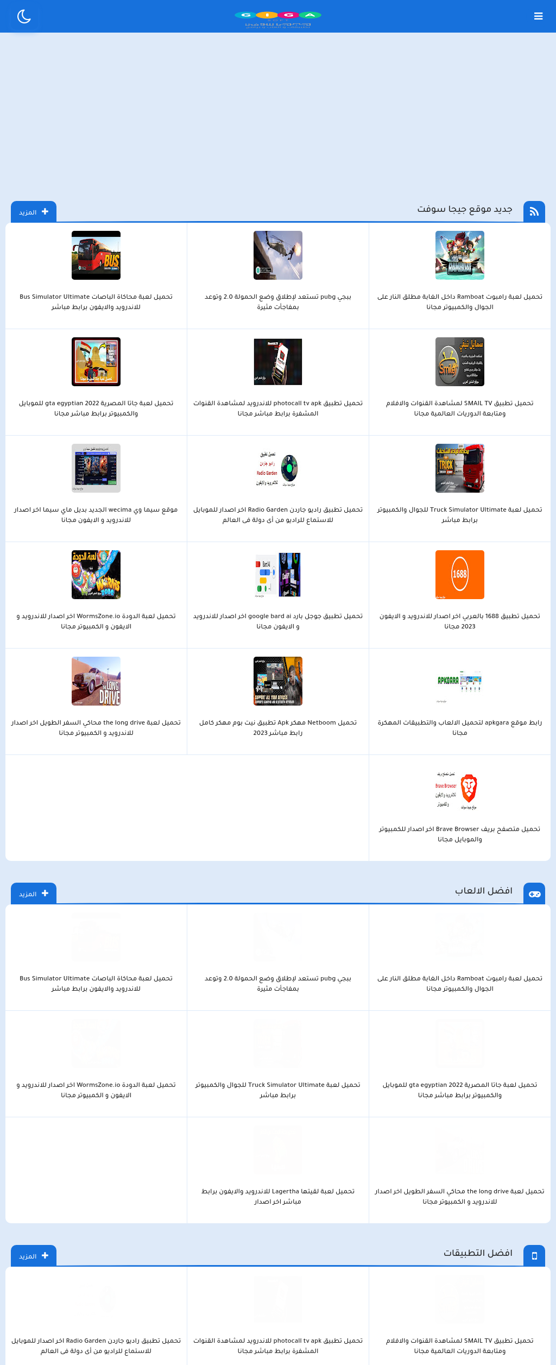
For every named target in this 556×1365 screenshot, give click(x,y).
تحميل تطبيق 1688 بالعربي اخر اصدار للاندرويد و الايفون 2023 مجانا (452, 448)
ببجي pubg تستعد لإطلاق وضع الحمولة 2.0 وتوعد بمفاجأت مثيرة (451, 341)
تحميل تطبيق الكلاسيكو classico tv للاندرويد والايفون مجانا (34, 768)
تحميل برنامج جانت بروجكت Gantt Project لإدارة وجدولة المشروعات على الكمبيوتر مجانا (382, 929)
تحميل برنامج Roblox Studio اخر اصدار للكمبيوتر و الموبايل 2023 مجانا (452, 929)
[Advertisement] (278, 129)
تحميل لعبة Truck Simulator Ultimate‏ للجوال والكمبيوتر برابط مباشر (104, 341)
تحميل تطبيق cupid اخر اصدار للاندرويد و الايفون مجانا (313, 1089)
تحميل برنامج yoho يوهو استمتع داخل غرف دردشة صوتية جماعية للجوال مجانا (382, 1089)
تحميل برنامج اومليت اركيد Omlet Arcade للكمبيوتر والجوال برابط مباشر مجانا (104, 929)
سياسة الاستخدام (212, 1181)
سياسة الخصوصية (303, 1181)
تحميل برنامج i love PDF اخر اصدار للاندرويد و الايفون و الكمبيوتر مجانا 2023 (173, 929)
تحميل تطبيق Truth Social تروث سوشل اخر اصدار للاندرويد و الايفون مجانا (34, 1089)
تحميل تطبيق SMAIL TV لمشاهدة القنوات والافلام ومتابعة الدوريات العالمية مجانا (313, 341)
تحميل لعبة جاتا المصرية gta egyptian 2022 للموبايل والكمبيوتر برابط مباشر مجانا (173, 341)
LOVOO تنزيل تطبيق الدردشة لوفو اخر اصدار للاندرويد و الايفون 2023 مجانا (521, 1089)
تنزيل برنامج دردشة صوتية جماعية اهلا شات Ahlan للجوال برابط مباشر (173, 1089)
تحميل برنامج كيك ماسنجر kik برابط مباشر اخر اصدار (104, 1089)
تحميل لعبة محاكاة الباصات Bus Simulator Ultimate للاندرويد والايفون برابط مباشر (382, 341)
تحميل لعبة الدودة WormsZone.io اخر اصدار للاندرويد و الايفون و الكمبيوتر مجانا (312, 448)
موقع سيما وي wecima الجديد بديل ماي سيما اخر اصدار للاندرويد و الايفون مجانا (521, 448)
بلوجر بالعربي (278, 1242)
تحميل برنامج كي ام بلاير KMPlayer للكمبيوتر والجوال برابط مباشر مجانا (35, 929)
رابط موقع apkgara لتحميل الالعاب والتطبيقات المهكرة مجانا (242, 448)
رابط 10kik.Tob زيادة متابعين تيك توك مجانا (243, 1089)
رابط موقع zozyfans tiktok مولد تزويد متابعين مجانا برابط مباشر (452, 1089)
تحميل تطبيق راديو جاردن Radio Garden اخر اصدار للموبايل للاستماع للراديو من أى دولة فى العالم (34, 341)
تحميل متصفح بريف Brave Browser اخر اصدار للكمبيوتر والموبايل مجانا (34, 448)
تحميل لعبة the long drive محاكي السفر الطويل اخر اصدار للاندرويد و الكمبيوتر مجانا (104, 448)
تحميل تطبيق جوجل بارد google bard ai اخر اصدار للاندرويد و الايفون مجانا (382, 448)
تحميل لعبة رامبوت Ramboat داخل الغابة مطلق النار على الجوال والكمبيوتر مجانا (521, 341)
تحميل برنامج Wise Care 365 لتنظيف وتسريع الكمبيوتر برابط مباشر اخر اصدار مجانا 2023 (313, 929)
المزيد (22, 239)
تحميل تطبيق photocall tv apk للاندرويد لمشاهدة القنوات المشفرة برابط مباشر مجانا (243, 341)
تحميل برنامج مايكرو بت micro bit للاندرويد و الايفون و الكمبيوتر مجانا (243, 929)
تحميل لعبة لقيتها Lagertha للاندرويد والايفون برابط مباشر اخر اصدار (34, 608)
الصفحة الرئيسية (392, 1181)
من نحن (138, 1181)
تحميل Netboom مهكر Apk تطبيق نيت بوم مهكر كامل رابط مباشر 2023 (174, 448)
